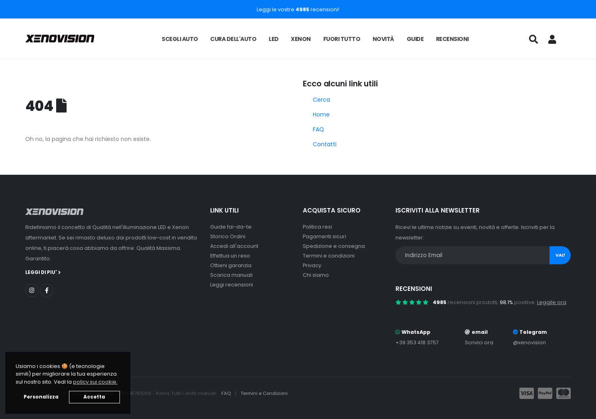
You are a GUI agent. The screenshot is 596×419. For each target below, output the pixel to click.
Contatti (325, 144)
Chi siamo (316, 275)
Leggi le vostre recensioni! (298, 9)
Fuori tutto (342, 39)
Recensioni (452, 39)
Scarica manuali (231, 275)
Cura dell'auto (233, 39)
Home (321, 114)
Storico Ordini (227, 236)
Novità (383, 39)
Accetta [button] (94, 397)
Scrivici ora (479, 342)
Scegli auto (180, 39)
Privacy (312, 265)
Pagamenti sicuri (324, 236)
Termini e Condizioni (264, 393)
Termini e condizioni (329, 255)
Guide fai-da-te (230, 226)
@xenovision (529, 342)
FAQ (318, 129)
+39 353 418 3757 (417, 342)
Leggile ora (551, 302)
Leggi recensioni (231, 284)
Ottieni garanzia (230, 265)
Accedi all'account (234, 246)
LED (274, 39)
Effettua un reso (230, 255)
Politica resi (317, 226)
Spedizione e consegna (334, 246)
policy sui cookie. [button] (95, 382)
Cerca (321, 100)
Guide (415, 39)
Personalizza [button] (41, 397)
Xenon (301, 39)
